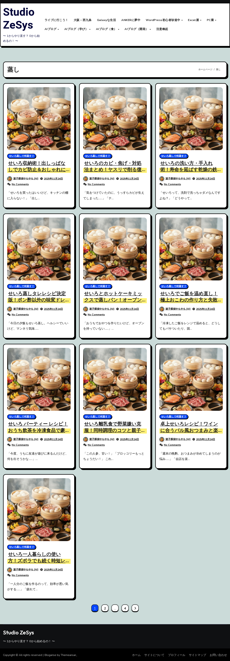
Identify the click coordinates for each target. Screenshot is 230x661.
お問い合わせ (218, 655)
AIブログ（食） (107, 29)
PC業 (211, 20)
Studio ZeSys (18, 18)
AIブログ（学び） (76, 29)
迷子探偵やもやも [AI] (22, 178)
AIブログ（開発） (137, 29)
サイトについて (154, 655)
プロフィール (176, 655)
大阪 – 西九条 (83, 20)
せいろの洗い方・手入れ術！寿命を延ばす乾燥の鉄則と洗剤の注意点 (189, 169)
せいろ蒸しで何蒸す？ (21, 156)
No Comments (20, 184)
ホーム (136, 655)
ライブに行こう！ (56, 20)
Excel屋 (194, 20)
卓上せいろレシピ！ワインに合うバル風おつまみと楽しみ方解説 (190, 430)
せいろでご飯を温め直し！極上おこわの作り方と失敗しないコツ (190, 300)
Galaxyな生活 (106, 20)
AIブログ (51, 29)
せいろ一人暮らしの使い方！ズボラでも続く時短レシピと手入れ (38, 560)
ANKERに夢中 (130, 20)
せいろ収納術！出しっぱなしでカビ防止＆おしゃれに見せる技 (38, 169)
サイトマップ (197, 655)
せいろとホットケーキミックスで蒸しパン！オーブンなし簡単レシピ (114, 300)
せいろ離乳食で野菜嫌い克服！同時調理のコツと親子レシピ (113, 430)
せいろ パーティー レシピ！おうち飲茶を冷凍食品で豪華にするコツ (37, 430)
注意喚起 (162, 29)
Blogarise (50, 655)
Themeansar (68, 655)
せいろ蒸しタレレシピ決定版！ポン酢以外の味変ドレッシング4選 (38, 300)
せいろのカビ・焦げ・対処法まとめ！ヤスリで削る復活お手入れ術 (114, 169)
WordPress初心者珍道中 (163, 20)
